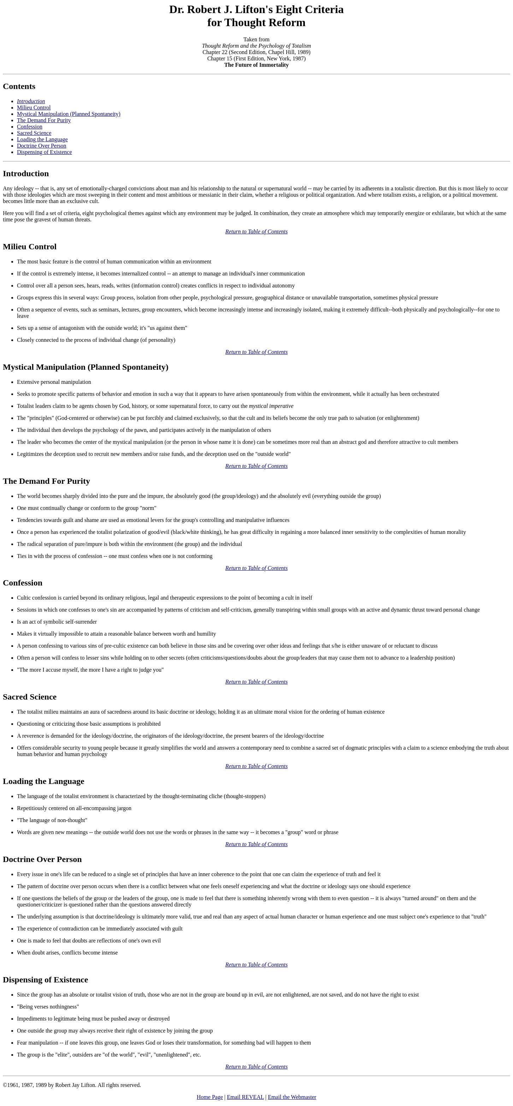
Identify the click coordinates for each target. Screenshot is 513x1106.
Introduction (26, 173)
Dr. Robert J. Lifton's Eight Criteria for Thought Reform (256, 16)
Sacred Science (34, 133)
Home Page (210, 1097)
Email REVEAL (245, 1097)
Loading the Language (42, 139)
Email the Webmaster (292, 1097)
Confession (29, 127)
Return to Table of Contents (256, 231)
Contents (19, 86)
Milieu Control (34, 108)
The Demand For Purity (44, 120)
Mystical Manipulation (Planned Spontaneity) (68, 114)
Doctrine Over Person (41, 146)
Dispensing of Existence (44, 152)
